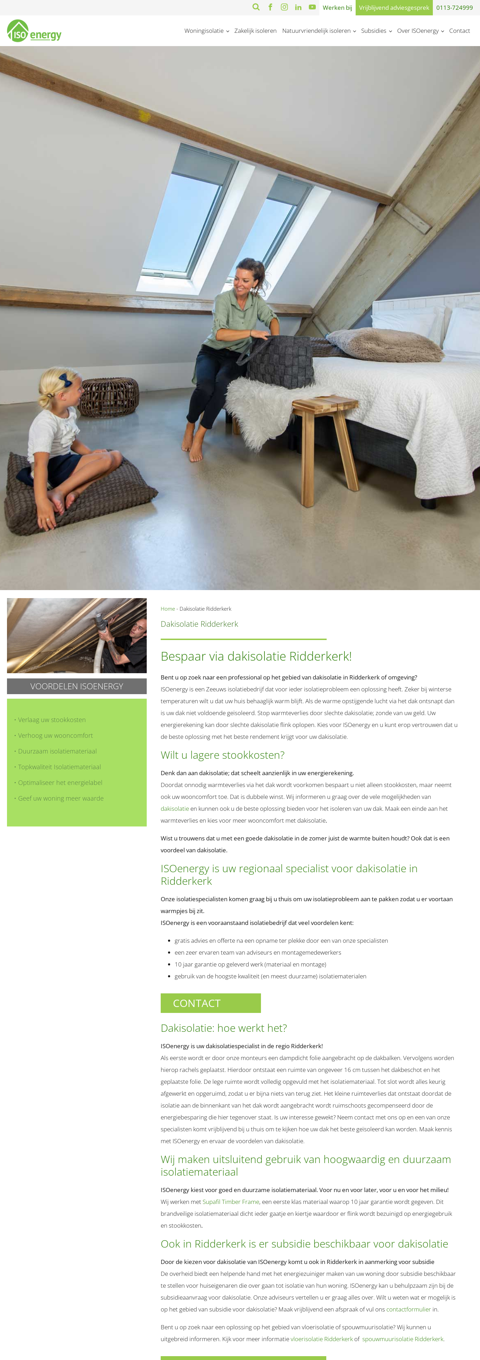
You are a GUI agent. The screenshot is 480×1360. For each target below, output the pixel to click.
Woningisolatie (204, 31)
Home (168, 608)
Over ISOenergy (418, 31)
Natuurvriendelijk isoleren (316, 31)
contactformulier (408, 1309)
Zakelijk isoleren (255, 31)
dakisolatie (175, 808)
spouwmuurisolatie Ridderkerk (402, 1339)
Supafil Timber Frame (231, 1202)
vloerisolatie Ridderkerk (322, 1339)
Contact (459, 31)
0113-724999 (454, 7)
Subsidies (373, 31)
